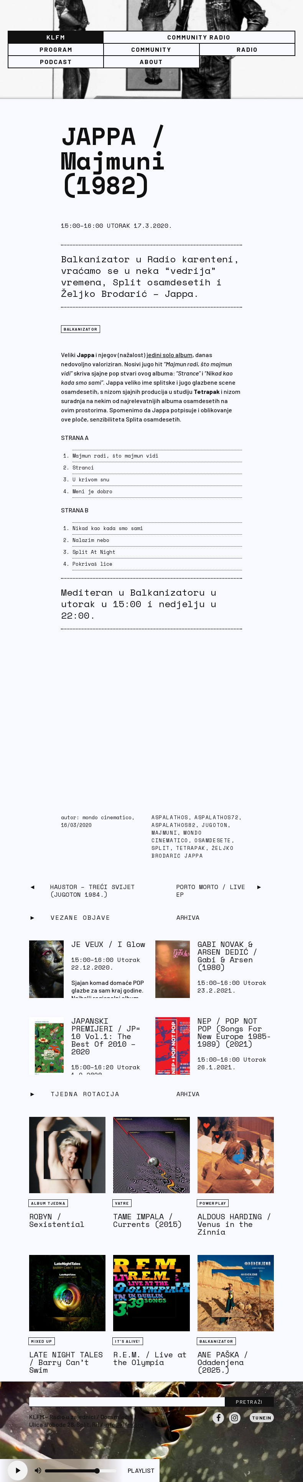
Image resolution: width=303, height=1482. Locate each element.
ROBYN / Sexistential (56, 1220)
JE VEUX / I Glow (108, 944)
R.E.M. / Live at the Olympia (150, 1358)
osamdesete (212, 840)
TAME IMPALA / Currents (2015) (147, 1220)
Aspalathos (170, 817)
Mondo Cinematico (177, 836)
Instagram (234, 1423)
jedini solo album (170, 354)
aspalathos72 (216, 817)
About (151, 61)
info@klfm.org (123, 1424)
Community (151, 49)
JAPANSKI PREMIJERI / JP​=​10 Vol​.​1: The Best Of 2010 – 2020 (105, 1036)
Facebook (218, 1423)
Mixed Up (41, 1341)
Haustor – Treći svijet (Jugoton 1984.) (92, 890)
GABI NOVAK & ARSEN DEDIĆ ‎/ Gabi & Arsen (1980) (227, 956)
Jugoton (214, 825)
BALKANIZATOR (80, 329)
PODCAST (56, 61)
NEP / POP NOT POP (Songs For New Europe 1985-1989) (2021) (234, 1032)
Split (161, 848)
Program (56, 49)
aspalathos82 (174, 825)
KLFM (55, 37)
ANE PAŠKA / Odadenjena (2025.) (223, 1362)
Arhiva (187, 1093)
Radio (247, 49)
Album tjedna (48, 1203)
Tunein (262, 1417)
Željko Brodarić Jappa (193, 852)
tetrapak (191, 848)
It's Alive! (127, 1341)
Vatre (122, 1203)
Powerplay (212, 1203)
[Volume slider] (80, 1470)
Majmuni (164, 833)
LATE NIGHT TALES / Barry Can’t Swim (66, 1362)
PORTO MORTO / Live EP (210, 890)
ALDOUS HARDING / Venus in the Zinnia (234, 1224)
